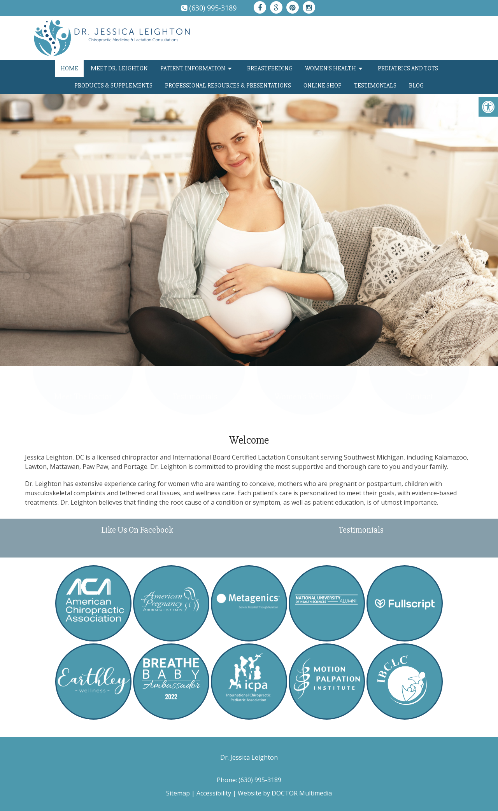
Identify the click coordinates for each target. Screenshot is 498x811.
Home (69, 68)
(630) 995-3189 (213, 7)
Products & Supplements (113, 85)
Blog (416, 85)
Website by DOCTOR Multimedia (285, 793)
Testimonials (375, 85)
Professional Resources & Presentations (228, 85)
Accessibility (213, 793)
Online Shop (322, 85)
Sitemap (178, 793)
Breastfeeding (270, 68)
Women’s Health (330, 68)
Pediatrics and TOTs (408, 68)
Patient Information (192, 68)
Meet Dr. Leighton (119, 68)
